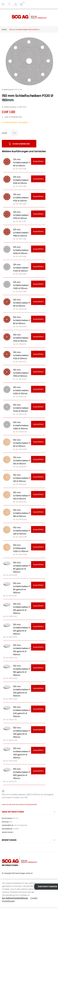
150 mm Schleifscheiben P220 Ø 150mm (21, 390)
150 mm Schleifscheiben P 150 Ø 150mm (21, 495)
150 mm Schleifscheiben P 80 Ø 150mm (21, 320)
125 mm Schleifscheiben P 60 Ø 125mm (21, 162)
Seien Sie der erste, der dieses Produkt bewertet (19, 804)
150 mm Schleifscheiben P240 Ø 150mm (21, 408)
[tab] (29, 812)
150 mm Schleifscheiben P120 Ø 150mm (21, 355)
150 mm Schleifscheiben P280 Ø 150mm (21, 425)
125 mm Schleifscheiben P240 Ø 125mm (21, 267)
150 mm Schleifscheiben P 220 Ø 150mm (21, 530)
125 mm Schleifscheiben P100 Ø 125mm (21, 180)
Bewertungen (9, 840)
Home (4, 29)
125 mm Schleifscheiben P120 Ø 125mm (21, 197)
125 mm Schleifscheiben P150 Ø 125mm (21, 215)
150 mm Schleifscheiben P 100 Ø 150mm (21, 460)
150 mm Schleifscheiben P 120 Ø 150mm (21, 478)
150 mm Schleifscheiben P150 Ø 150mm (21, 372)
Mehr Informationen (13, 811)
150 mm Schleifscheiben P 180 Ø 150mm (21, 513)
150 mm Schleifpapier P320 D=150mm (20, 548)
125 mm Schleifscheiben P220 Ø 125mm (21, 250)
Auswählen (38, 161)
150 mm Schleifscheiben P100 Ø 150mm (21, 337)
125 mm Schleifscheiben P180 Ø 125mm (21, 232)
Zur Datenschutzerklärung (15, 898)
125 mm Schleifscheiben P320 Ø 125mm (21, 285)
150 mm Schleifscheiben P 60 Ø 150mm (21, 302)
